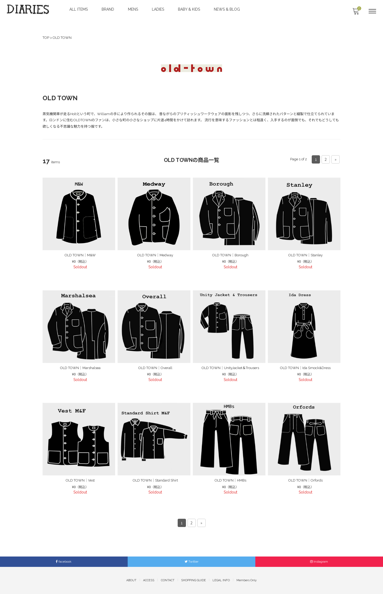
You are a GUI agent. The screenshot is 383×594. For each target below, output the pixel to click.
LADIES (158, 9)
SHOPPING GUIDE (193, 580)
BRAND (108, 9)
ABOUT (131, 580)
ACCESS (148, 580)
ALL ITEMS (79, 9)
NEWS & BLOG (227, 9)
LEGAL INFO (221, 580)
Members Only (246, 580)
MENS (133, 9)
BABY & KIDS (189, 9)
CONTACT (167, 580)
